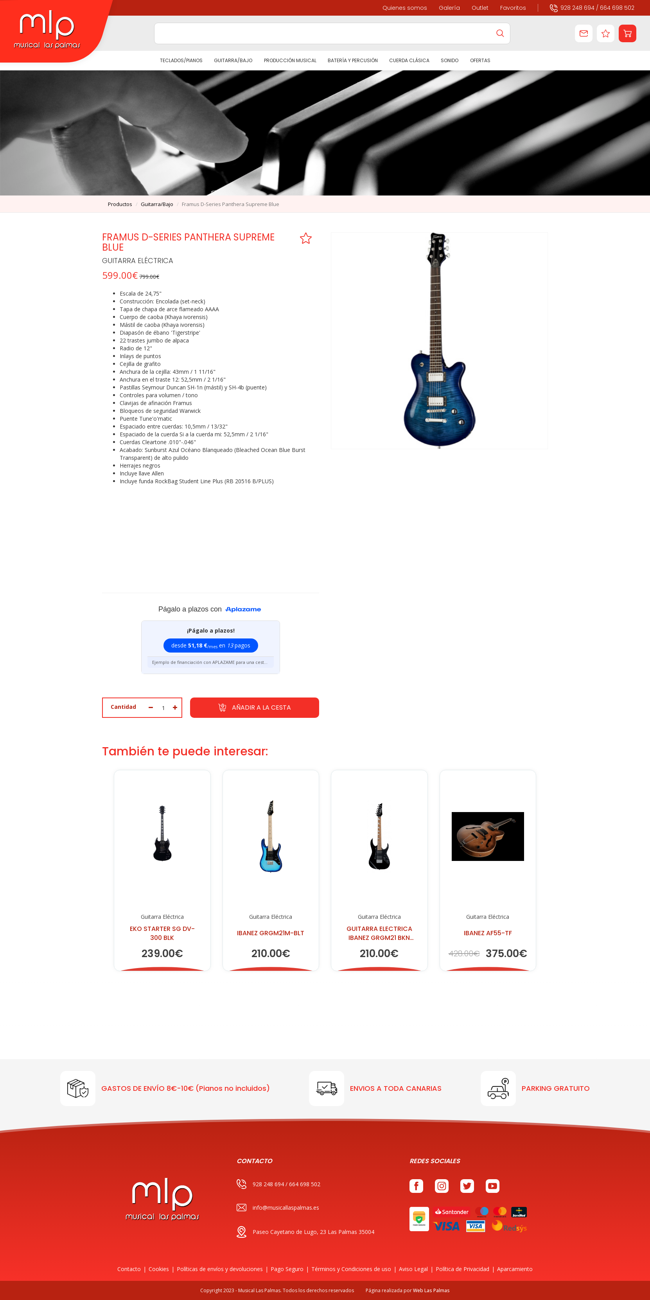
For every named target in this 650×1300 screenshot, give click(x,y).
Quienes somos (404, 8)
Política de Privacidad (462, 1269)
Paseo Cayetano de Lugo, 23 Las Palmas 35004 (305, 1232)
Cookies (159, 1269)
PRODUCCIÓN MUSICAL (290, 60)
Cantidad (123, 706)
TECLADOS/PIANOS (181, 60)
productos (120, 204)
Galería (449, 8)
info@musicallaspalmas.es (278, 1207)
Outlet (480, 8)
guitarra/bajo (157, 204)
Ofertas (480, 60)
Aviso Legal (413, 1269)
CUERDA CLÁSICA (409, 60)
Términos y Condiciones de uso (351, 1269)
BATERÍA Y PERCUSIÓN (353, 60)
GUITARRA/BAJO (233, 60)
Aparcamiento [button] (515, 1269)
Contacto (129, 1269)
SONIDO (449, 60)
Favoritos (513, 8)
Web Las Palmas (431, 1290)
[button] (627, 33)
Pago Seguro (287, 1269)
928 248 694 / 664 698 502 (592, 8)
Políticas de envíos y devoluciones (220, 1269)
